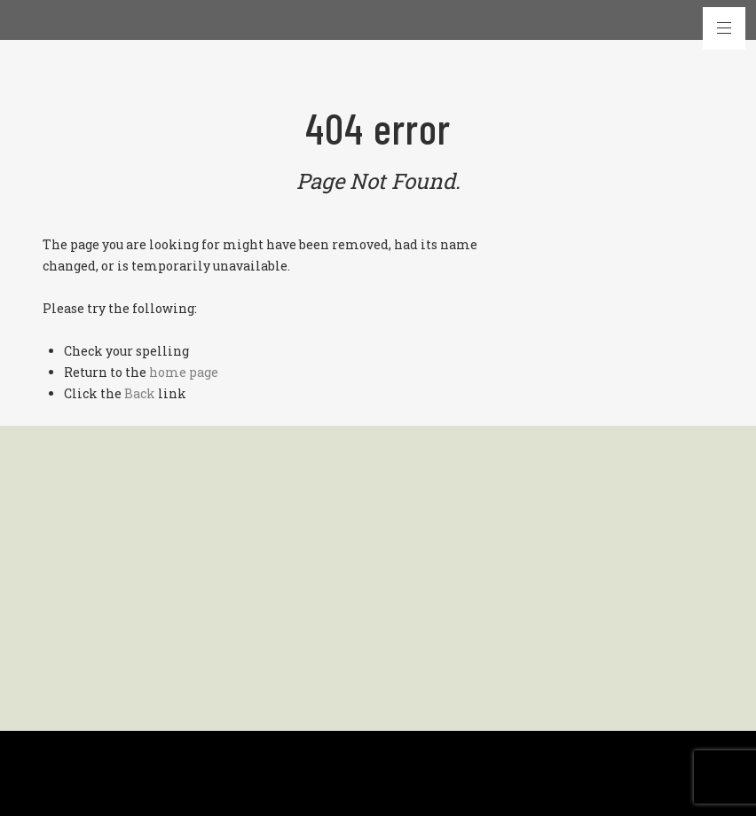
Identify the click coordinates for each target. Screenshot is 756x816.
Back (139, 393)
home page (183, 372)
